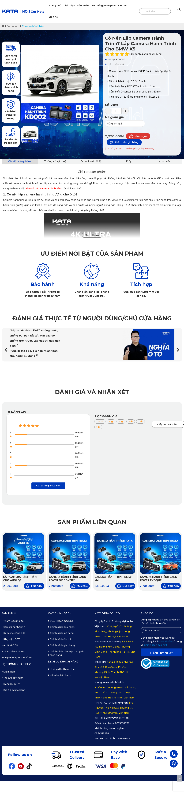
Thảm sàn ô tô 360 (13, 651)
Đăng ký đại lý (11, 684)
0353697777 (122, 723)
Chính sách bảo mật (156, 645)
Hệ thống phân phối (104, 5)
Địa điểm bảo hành (13, 690)
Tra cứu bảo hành (12, 677)
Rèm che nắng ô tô (13, 633)
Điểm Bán (8, 671)
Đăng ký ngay (161, 653)
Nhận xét (164, 161)
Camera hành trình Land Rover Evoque (158, 578)
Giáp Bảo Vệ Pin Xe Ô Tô (17, 657)
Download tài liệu (92, 161)
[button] (178, 349)
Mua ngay (138, 136)
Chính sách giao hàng (61, 645)
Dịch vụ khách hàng (63, 661)
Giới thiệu (69, 5)
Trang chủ (55, 5)
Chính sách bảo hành (61, 627)
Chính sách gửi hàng (61, 633)
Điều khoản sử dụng (60, 621)
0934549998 (101, 733)
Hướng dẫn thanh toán (62, 669)
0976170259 (123, 738)
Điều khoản (165, 641)
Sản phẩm (83, 5)
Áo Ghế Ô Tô (10, 645)
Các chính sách (59, 613)
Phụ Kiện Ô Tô (11, 639)
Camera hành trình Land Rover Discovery (67, 578)
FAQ (128, 161)
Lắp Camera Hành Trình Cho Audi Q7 (20, 578)
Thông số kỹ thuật (56, 161)
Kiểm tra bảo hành (59, 675)
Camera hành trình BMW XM (113, 578)
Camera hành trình (33, 26)
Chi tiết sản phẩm (19, 161)
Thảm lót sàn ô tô (13, 621)
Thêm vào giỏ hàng (124, 142)
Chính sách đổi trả (59, 639)
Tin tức (122, 5)
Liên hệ (53, 16)
